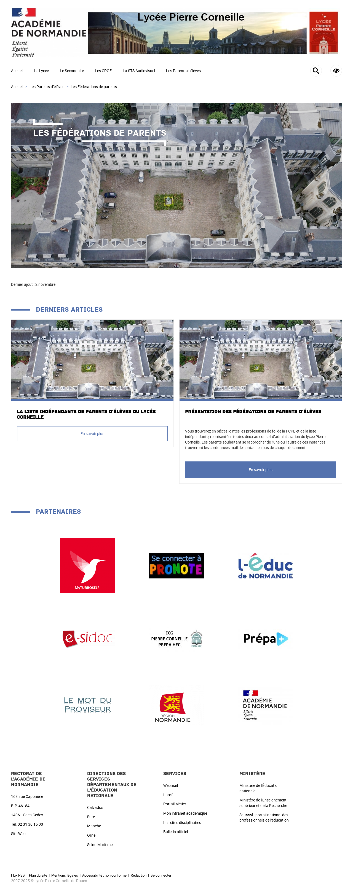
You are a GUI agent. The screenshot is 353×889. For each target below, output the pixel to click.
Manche (94, 825)
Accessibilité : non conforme (104, 875)
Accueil (17, 70)
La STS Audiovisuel (139, 70)
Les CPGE (103, 70)
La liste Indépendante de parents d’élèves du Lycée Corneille (86, 415)
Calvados (95, 807)
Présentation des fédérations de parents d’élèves (253, 412)
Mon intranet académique (185, 813)
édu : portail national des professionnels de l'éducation (264, 817)
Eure (91, 816)
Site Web (18, 833)
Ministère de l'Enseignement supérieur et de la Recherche (263, 802)
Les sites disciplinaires (182, 822)
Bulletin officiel (175, 831)
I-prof (168, 794)
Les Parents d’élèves (183, 70)
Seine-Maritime (100, 844)
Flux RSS (18, 875)
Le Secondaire (72, 70)
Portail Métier (174, 803)
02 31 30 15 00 (30, 824)
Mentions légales (64, 875)
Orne (91, 835)
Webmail (170, 785)
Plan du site (38, 875)
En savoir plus (92, 433)
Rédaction (138, 875)
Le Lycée (41, 70)
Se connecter (161, 875)
